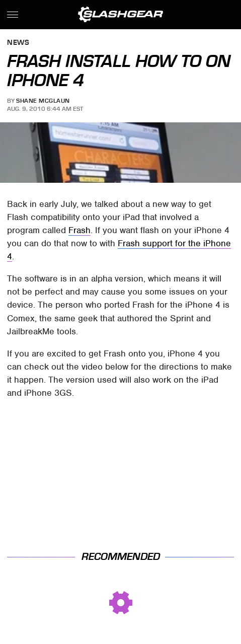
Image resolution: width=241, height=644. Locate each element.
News (18, 43)
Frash (79, 230)
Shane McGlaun (43, 100)
